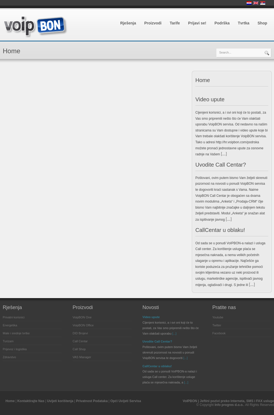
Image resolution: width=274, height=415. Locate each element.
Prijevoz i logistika (15, 349)
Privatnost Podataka (91, 401)
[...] (224, 153)
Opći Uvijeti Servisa (125, 401)
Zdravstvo (9, 357)
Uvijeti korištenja (60, 401)
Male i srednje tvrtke (16, 333)
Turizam (8, 341)
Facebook (219, 333)
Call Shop (79, 349)
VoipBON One (82, 317)
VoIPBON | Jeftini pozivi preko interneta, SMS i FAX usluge (228, 401)
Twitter (216, 325)
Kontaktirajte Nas (30, 401)
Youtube (217, 317)
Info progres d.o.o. (229, 405)
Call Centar (80, 341)
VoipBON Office (83, 325)
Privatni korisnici (13, 317)
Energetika (10, 325)
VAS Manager (82, 357)
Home (202, 80)
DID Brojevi (80, 333)
